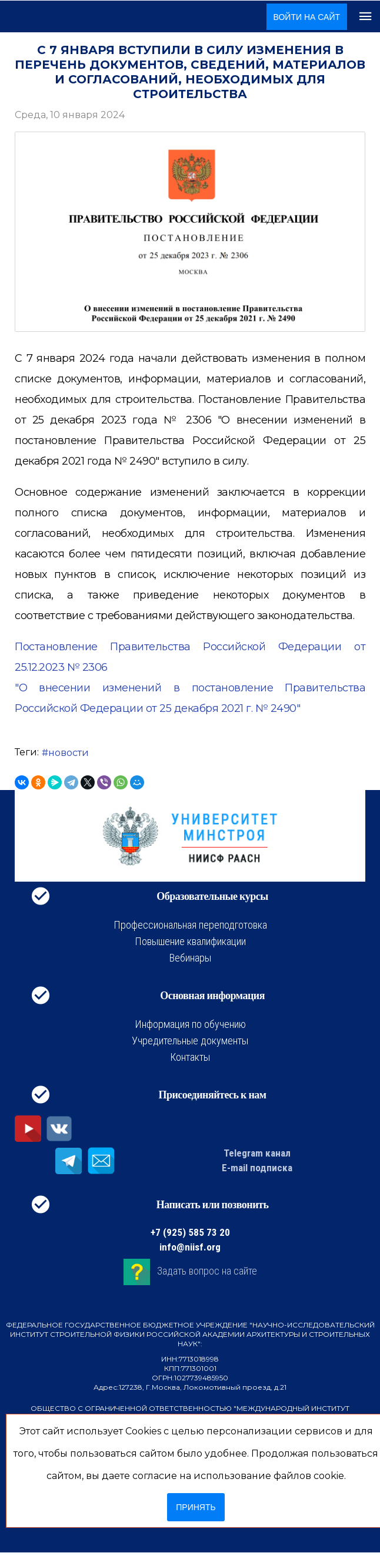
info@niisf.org (190, 1247)
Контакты (190, 1057)
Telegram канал (257, 1153)
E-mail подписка (257, 1168)
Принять (195, 1507)
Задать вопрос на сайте (207, 1271)
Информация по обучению (190, 1024)
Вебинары (190, 958)
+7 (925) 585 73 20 (190, 1232)
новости (68, 752)
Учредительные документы (190, 1040)
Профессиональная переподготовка (190, 925)
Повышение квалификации (190, 941)
